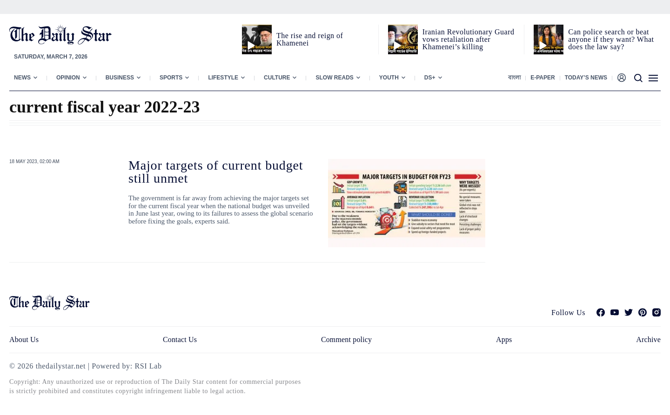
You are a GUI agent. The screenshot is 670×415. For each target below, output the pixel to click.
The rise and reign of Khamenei (309, 39)
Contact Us (180, 339)
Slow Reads (334, 77)
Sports (171, 77)
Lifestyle (223, 77)
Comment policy (346, 339)
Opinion (68, 77)
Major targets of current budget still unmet (215, 171)
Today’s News (586, 77)
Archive (648, 339)
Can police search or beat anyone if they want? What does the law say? (611, 39)
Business (120, 77)
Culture (277, 77)
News (22, 77)
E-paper (542, 77)
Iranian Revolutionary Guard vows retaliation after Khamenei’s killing (468, 39)
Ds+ (430, 77)
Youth (389, 77)
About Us (24, 339)
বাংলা (514, 77)
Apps (504, 339)
